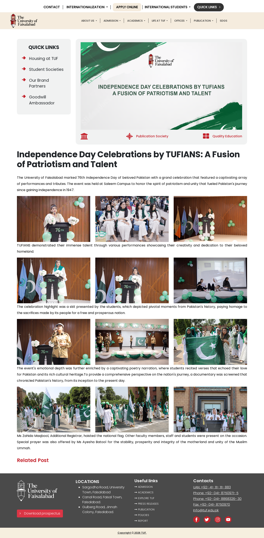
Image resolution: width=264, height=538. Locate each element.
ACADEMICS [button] (135, 20)
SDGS (223, 20)
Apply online (127, 7)
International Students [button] (166, 7)
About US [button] (88, 20)
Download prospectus (40, 513)
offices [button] (179, 20)
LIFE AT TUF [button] (159, 20)
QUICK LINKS (43, 47)
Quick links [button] (208, 7)
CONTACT (52, 7)
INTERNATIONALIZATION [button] (85, 7)
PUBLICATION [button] (202, 20)
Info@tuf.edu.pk (206, 510)
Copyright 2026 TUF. (132, 532)
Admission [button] (111, 20)
